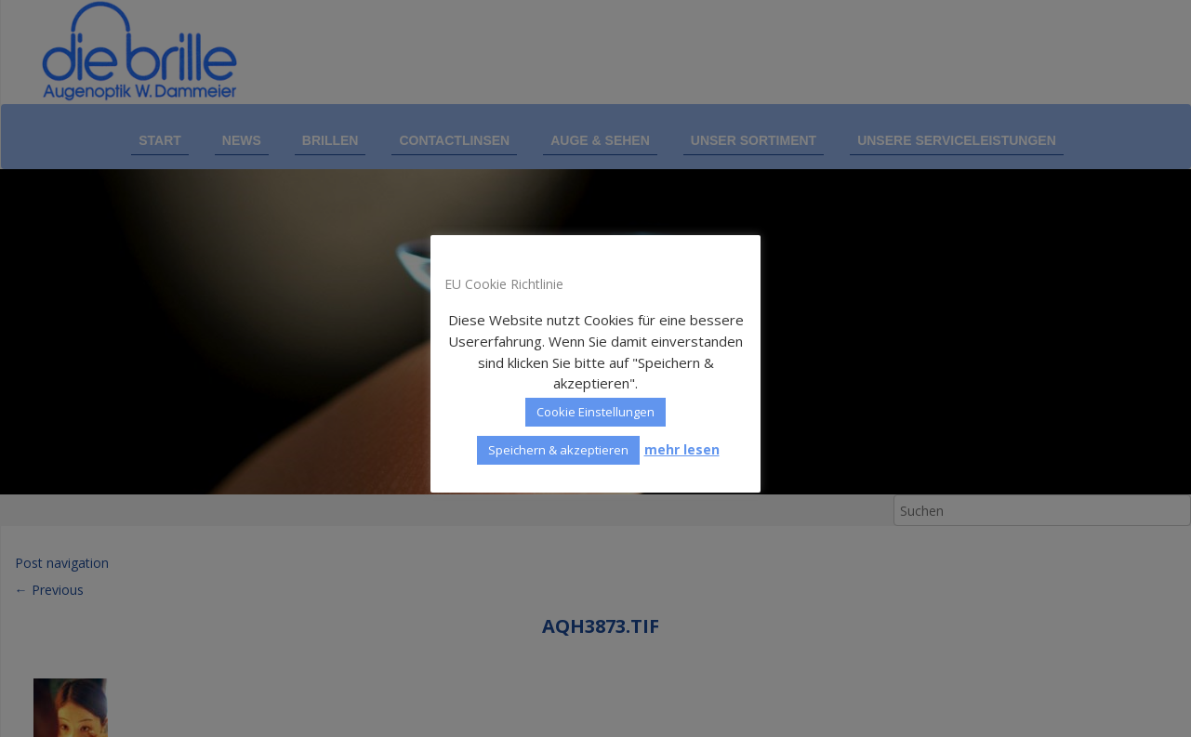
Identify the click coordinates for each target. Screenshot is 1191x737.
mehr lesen (682, 449)
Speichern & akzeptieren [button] (558, 449)
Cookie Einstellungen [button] (595, 411)
